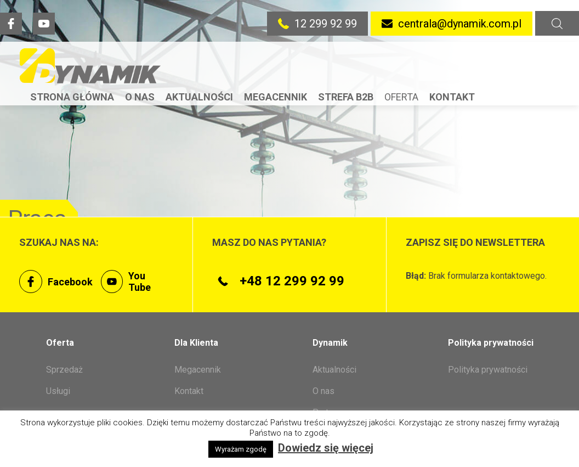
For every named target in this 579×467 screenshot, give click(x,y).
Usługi (58, 391)
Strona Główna (72, 97)
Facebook (56, 281)
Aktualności (199, 97)
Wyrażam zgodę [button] (240, 449)
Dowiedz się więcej (325, 447)
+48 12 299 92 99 (278, 281)
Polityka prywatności (487, 369)
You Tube (126, 281)
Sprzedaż (64, 369)
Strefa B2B (345, 97)
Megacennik (275, 97)
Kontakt (452, 97)
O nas (140, 97)
